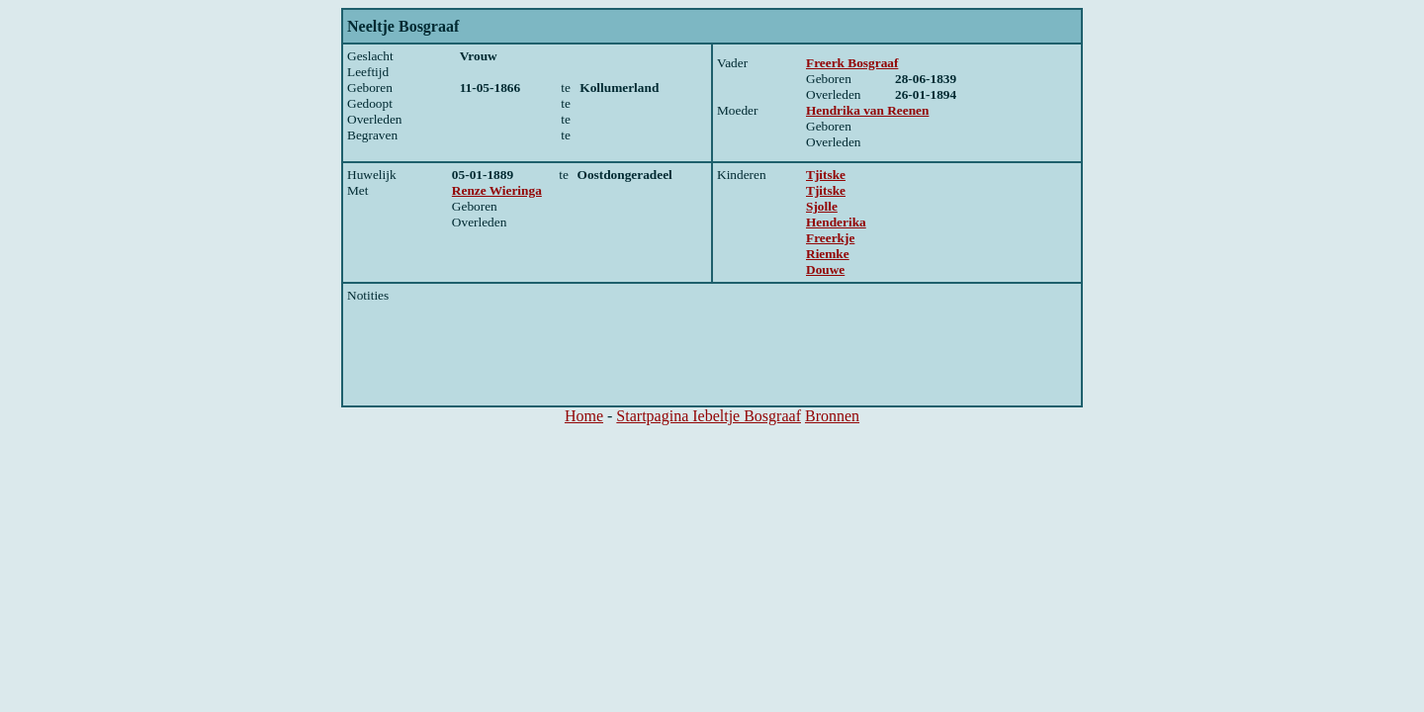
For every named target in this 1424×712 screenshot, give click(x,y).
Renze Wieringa (497, 190)
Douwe (825, 269)
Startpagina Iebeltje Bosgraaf (708, 415)
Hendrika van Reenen (867, 110)
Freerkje (830, 237)
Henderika (836, 222)
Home (584, 415)
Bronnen (832, 415)
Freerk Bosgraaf (852, 62)
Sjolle (822, 206)
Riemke (827, 253)
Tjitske (826, 174)
